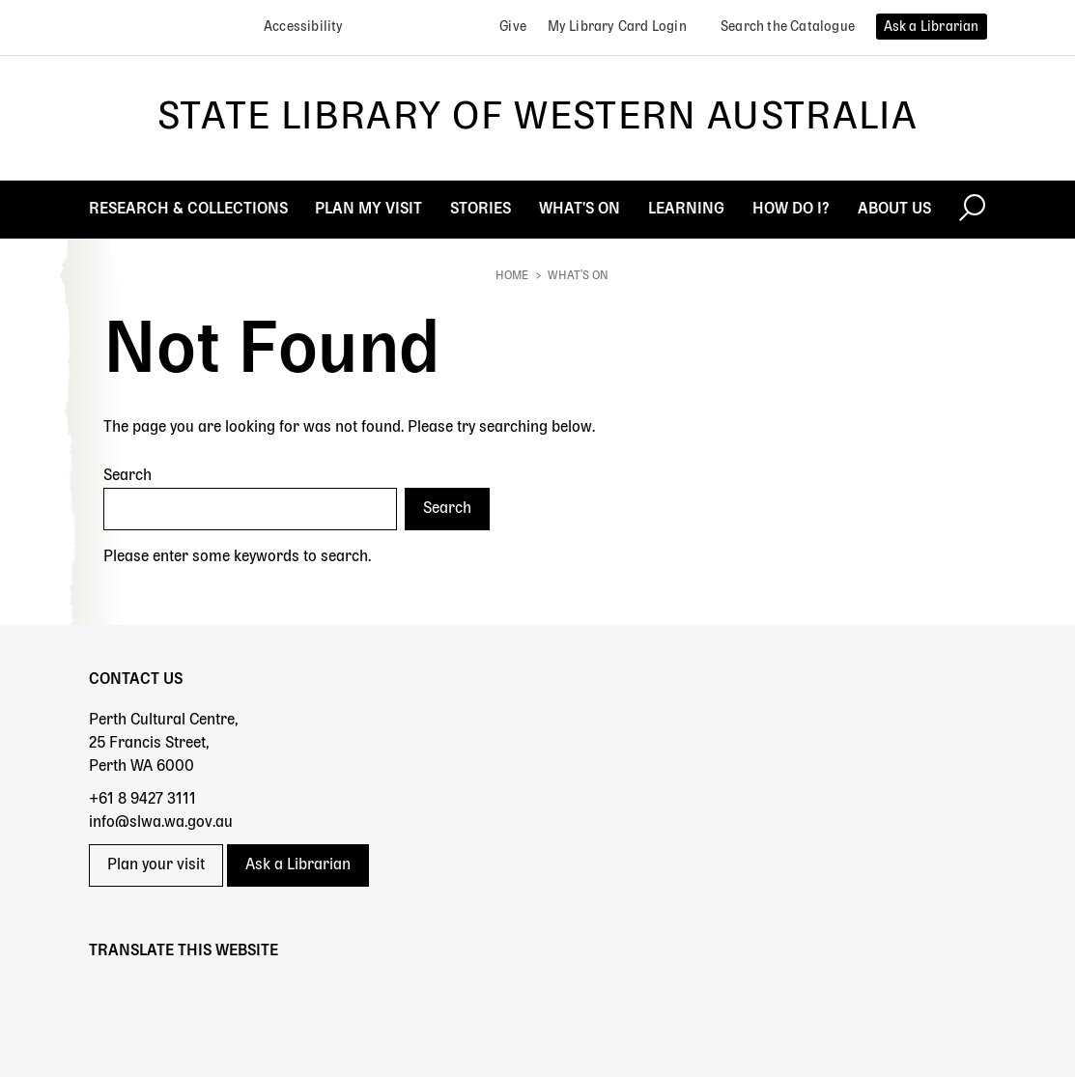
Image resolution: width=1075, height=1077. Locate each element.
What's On (578, 276)
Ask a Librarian (298, 865)
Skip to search (0, 0)
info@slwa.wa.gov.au (161, 823)
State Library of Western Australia (537, 117)
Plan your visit (156, 865)
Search (127, 476)
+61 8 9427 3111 (142, 800)
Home (511, 276)
